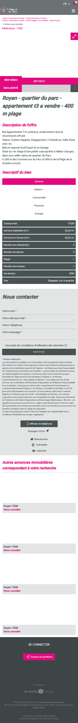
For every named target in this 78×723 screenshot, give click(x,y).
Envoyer (39, 352)
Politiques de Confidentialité (50, 411)
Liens (45, 705)
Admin (51, 705)
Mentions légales (22, 705)
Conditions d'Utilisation (12, 414)
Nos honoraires (36, 705)
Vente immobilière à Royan (36, 18)
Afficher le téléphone (39, 423)
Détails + (39, 189)
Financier (39, 205)
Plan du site (9, 705)
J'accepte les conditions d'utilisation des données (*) (36, 345)
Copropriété (39, 197)
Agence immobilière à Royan (13, 18)
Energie (39, 213)
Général (39, 181)
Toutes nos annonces (64, 705)
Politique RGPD (38, 708)
